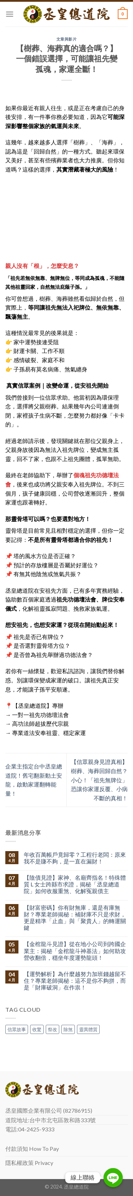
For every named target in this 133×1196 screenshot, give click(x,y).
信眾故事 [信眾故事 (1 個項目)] (16, 1029)
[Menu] (9, 14)
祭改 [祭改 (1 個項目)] (52, 1029)
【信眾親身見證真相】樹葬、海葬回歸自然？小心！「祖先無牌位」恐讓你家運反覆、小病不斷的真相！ (99, 779)
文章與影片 (66, 39)
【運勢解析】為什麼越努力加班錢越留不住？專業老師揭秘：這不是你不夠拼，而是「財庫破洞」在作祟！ (75, 980)
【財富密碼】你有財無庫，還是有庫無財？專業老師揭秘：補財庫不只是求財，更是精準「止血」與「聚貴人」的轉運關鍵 (75, 917)
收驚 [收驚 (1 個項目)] (36, 1029)
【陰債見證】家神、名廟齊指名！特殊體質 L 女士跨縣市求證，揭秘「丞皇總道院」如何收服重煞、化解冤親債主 (75, 884)
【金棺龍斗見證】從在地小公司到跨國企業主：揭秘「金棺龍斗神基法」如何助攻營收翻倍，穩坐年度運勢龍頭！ (75, 950)
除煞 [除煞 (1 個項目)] (68, 1029)
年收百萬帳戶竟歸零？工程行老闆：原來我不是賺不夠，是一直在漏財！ (75, 858)
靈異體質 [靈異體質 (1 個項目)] (88, 1029)
